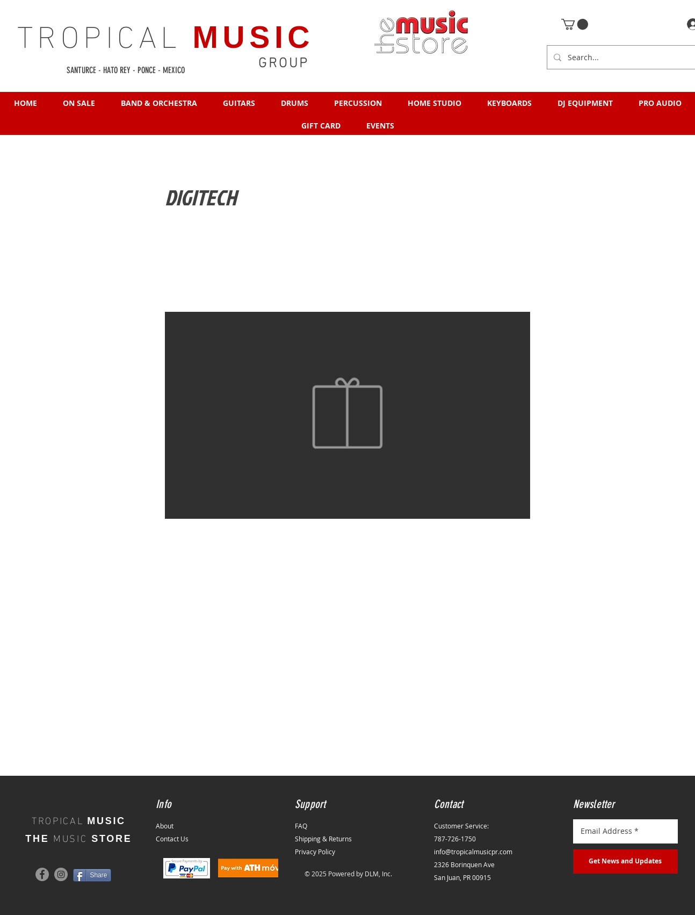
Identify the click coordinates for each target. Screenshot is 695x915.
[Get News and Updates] (625, 861)
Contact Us (172, 838)
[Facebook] (42, 874)
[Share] (92, 875)
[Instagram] (61, 874)
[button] (574, 24)
